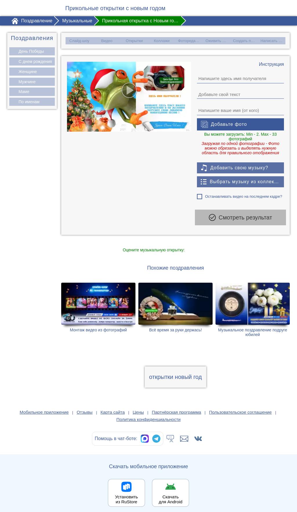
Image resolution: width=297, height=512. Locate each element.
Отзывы (85, 408)
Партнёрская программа (176, 408)
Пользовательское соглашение (240, 408)
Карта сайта (113, 408)
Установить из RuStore (126, 495)
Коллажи (162, 41)
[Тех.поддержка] (170, 435)
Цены (138, 408)
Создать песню (246, 41)
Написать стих (273, 41)
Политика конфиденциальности (148, 415)
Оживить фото (218, 41)
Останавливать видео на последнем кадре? (243, 196)
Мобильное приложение (44, 408)
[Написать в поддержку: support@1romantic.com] (184, 435)
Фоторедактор (190, 41)
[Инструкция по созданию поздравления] (271, 64)
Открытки (134, 41)
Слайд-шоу (79, 41)
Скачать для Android (170, 495)
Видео (107, 41)
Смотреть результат (240, 217)
